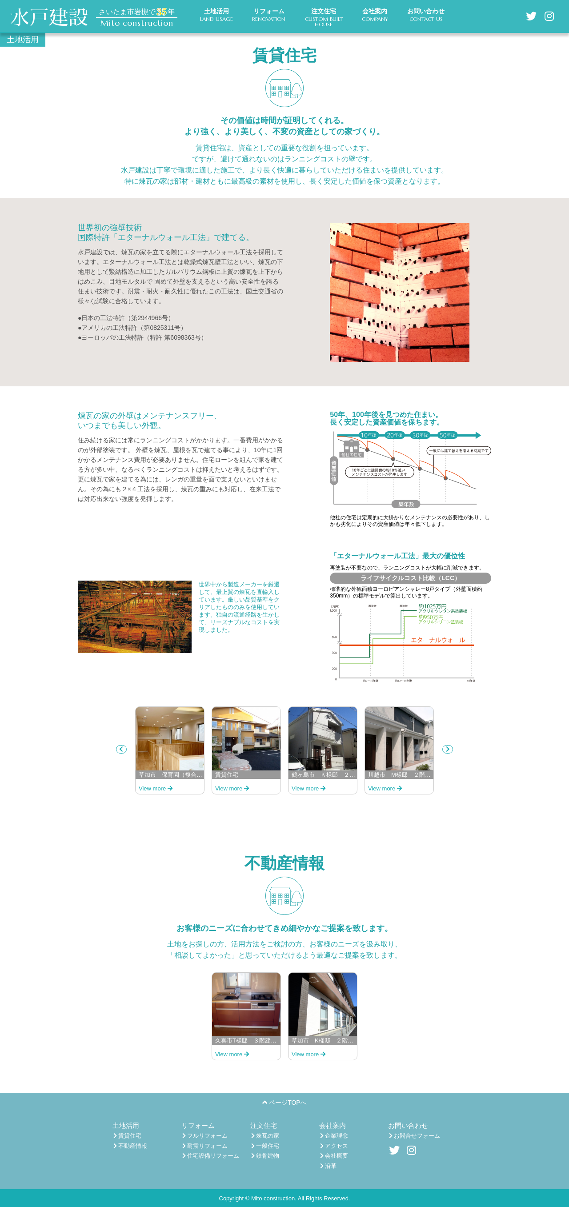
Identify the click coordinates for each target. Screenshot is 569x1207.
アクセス (334, 1146)
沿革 (328, 1166)
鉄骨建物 (265, 1155)
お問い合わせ (408, 1125)
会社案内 (332, 1125)
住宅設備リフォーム (211, 1155)
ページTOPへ (284, 1102)
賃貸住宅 (127, 1135)
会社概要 (334, 1155)
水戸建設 (49, 18)
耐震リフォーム (205, 1146)
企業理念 (334, 1135)
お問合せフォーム (415, 1135)
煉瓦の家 (265, 1135)
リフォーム (198, 1125)
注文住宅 (263, 1125)
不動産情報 (130, 1146)
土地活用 (125, 1125)
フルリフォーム (205, 1135)
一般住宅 (265, 1146)
